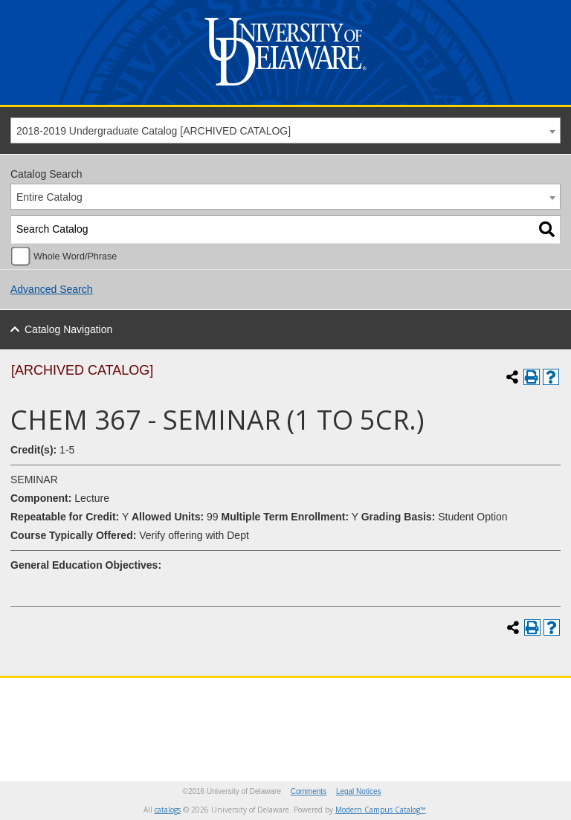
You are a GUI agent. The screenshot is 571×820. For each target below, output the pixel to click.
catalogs (168, 809)
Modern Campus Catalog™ (380, 809)
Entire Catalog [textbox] (49, 197)
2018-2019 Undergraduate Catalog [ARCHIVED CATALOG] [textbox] (153, 131)
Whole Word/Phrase (75, 256)
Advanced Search (51, 289)
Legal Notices (358, 791)
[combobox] (285, 130)
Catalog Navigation (68, 329)
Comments (308, 791)
